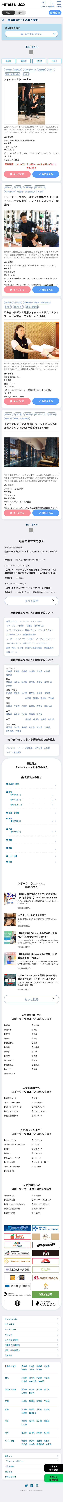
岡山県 (24, 714)
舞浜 (34, 1069)
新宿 (7, 1034)
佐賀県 (16, 727)
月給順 (54, 61)
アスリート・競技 (40, 1162)
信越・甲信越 (12, 813)
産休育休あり (18, 307)
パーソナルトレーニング (14, 1144)
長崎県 (24, 727)
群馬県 (24, 682)
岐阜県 (28, 698)
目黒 (7, 1038)
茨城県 (9, 682)
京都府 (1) (16, 831)
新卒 (21, 12)
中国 (9, 840)
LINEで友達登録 (53, 1478)
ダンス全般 (9, 1162)
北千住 (7, 1069)
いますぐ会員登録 (53, 1468)
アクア (35, 1144)
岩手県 (24, 671)
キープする (17, 174)
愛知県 (43, 698)
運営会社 (8, 1471)
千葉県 (39, 682)
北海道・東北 (12, 784)
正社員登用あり (10, 191)
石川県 (24, 692)
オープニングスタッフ (41, 1199)
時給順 (24, 61)
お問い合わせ (10, 1476)
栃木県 (16, 682)
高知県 (51, 719)
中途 (8, 12)
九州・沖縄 (11, 856)
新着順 (8, 61)
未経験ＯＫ (8, 187)
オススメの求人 (11, 1319)
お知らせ (8, 1334)
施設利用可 (41, 69)
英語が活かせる (29, 69)
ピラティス (37, 1149)
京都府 (16, 706)
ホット (7, 1153)
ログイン (8, 1456)
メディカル (37, 1153)
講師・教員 (11, 647)
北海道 (16, 671)
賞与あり (26, 74)
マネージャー (36, 621)
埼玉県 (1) (16, 794)
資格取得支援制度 (12, 1208)
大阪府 (24, 706)
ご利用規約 (9, 1466)
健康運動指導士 (29, 634)
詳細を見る (46, 174)
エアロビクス (10, 1140)
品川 (34, 1034)
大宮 (34, 1029)
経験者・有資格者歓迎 (12, 74)
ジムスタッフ (42, 643)
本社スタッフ (28, 643)
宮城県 (32, 671)
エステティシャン (13, 634)
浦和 (34, 1038)
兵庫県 (32, 706)
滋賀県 (9, 706)
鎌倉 (34, 1042)
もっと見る (32, 999)
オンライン (9, 1073)
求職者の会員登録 (12, 1345)
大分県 (39, 727)
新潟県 (9, 692)
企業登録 (8, 1355)
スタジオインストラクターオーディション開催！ (28, 587)
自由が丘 (8, 1064)
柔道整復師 (48, 647)
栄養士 (29, 625)
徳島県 (28, 719)
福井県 (32, 692)
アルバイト (11, 747)
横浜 (7, 1025)
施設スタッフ (11, 621)
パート (20, 747)
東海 (9, 818)
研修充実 (39, 191)
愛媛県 (43, 719)
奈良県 (39, 706)
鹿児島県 (10, 730)
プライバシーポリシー (14, 1461)
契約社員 (38, 747)
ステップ (36, 1157)
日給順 (39, 61)
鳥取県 (9, 714)
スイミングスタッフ (14, 630)
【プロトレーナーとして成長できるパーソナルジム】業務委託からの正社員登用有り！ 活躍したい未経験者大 (31, 571)
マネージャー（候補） (15, 625)
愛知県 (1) (16, 821)
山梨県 (39, 692)
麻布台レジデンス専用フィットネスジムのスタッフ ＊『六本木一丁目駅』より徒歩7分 (31, 314)
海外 (9, 862)
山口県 (39, 714)
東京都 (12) (16, 804)
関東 (9, 792)
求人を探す (9, 1324)
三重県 (51, 698)
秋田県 (39, 671)
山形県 (47, 671)
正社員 (47, 747)
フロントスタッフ (13, 643)
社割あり (51, 69)
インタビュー (10, 1329)
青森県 (9, 671)
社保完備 (8, 69)
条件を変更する (31, 34)
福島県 (9, 674)
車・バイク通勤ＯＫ (40, 1204)
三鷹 (34, 1056)
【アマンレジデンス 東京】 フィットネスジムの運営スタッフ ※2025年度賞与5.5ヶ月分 (30, 425)
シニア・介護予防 (12, 1166)
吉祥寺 (7, 1029)
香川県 (36, 719)
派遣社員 (29, 747)
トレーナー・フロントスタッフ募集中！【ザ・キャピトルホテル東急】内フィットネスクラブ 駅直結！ (31, 200)
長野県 (47, 692)
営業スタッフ (30, 630)
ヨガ (7, 1149)
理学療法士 (39, 625)
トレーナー (24, 621)
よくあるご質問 (11, 1339)
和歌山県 (48, 706)
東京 (7, 1056)
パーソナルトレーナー (45, 638)
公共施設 (36, 1166)
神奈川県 (48, 682)
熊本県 (32, 727)
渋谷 (7, 1051)
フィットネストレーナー (17, 79)
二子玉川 (8, 1060)
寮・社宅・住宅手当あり (14, 1204)
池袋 (7, 1047)
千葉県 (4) (16, 799)
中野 (34, 1051)
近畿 (9, 829)
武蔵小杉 (8, 1042)
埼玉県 (32, 682)
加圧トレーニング (12, 1157)
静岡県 (36, 698)
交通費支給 (17, 69)
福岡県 (9, 727)
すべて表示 (31, 601)
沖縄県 (18, 730)
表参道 (35, 1064)
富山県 (16, 692)
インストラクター (45, 630)
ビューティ (37, 1140)
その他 (20, 647)
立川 (34, 1060)
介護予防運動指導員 (33, 647)
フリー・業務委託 (13, 752)
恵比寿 (35, 1025)
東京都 (9, 685)
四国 (9, 848)
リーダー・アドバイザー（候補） (20, 638)
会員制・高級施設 (32, 307)
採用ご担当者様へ (12, 1350)
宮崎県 (47, 727)
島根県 (16, 714)
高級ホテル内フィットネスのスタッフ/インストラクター (31, 553)
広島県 (32, 714)
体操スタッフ (11, 652)
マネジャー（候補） (12, 1102)
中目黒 (35, 1047)
